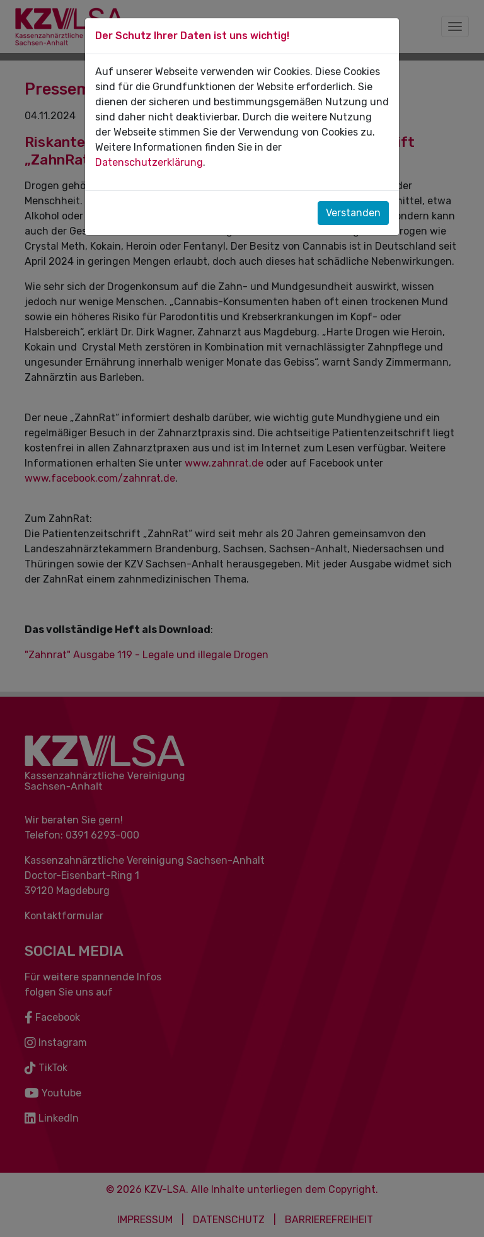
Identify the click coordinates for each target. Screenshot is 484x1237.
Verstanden (353, 213)
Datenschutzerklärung (149, 162)
